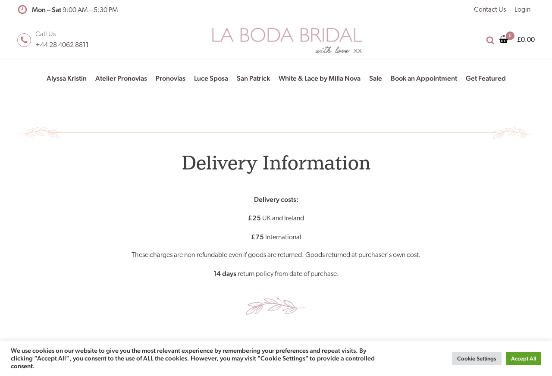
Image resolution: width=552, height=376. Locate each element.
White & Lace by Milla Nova (320, 78)
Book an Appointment (424, 78)
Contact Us (490, 9)
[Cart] (507, 40)
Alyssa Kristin (67, 78)
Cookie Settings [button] (476, 358)
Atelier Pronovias (121, 78)
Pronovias (170, 78)
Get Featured (486, 78)
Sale (375, 78)
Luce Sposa (211, 78)
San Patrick (253, 78)
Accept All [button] (523, 358)
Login (522, 9)
